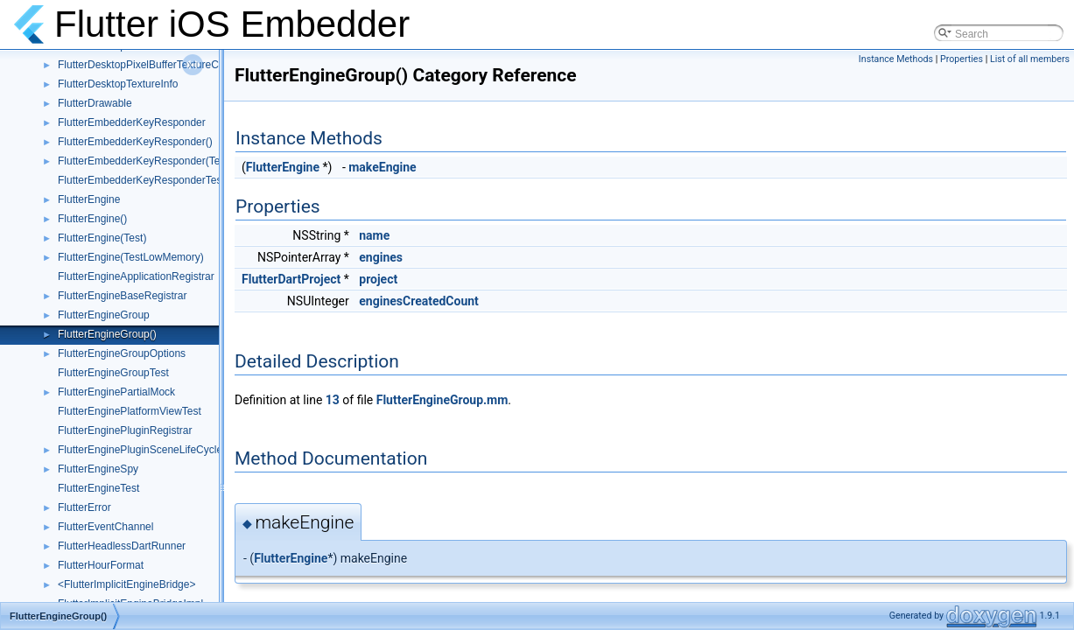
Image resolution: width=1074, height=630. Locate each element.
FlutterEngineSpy (98, 469)
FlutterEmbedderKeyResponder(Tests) (147, 161)
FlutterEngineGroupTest (113, 373)
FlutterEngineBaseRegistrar (122, 296)
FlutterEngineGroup (104, 315)
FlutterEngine (89, 199)
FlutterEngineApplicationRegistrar (136, 276)
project (378, 279)
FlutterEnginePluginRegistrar (125, 430)
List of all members (1030, 59)
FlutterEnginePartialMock (116, 392)
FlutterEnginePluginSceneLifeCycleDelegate (161, 450)
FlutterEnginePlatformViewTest (129, 411)
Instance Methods (896, 59)
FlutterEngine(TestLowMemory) (131, 257)
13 (333, 400)
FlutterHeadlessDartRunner (122, 546)
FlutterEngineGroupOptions (122, 353)
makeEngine (382, 167)
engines (381, 257)
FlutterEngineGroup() (107, 334)
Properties (961, 59)
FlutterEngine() (92, 219)
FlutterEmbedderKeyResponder (132, 122)
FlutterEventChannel (105, 527)
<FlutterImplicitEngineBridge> (126, 584)
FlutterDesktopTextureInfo (118, 84)
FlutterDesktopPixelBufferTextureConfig (150, 65)
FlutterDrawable (95, 103)
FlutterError (84, 507)
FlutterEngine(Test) (102, 238)
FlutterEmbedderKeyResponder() (135, 142)
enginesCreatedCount (419, 301)
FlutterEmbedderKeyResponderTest (141, 180)
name (374, 235)
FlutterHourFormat (101, 565)
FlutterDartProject (291, 279)
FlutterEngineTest (98, 488)
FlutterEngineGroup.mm (442, 400)
